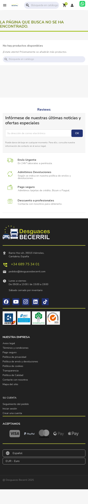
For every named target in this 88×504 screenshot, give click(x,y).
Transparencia (11, 370)
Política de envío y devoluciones (20, 361)
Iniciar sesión (10, 408)
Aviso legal (9, 343)
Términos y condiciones (15, 348)
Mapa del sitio (10, 384)
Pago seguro (10, 352)
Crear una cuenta (12, 413)
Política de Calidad (13, 375)
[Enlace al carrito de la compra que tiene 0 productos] (65, 5)
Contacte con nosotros (15, 379)
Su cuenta (9, 397)
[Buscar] (48, 5)
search (27, 5)
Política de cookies (13, 366)
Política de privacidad (14, 357)
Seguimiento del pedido (16, 404)
